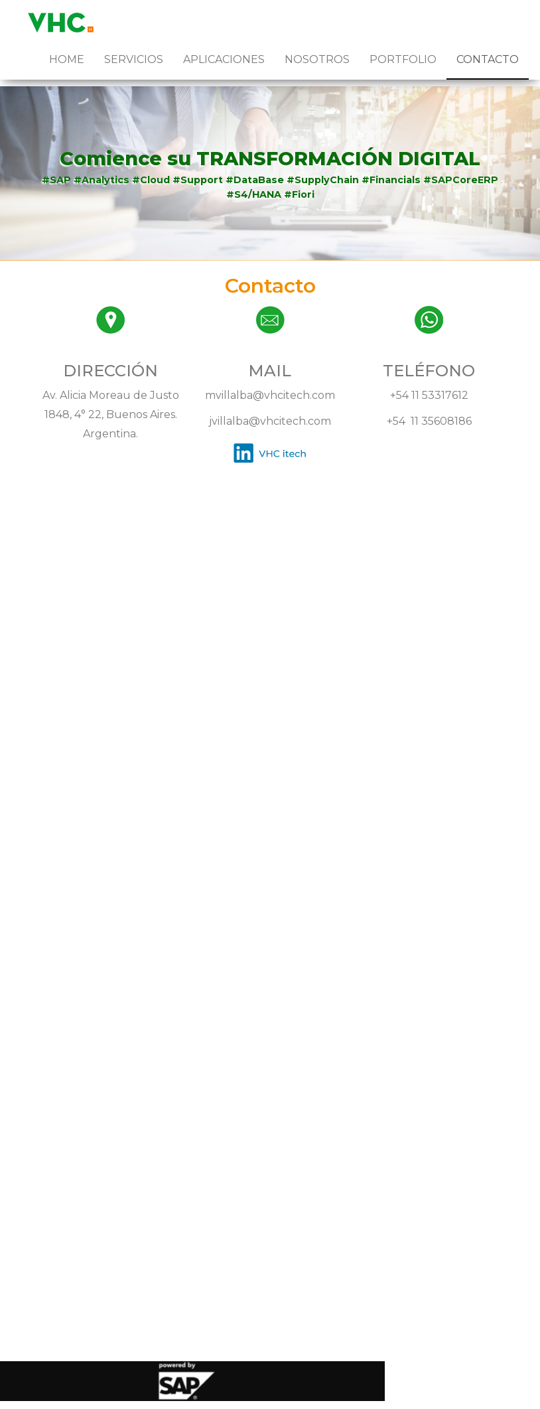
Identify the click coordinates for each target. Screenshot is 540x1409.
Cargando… (270, 906)
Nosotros (317, 59)
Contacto (487, 59)
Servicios (133, 59)
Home (66, 59)
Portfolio (403, 59)
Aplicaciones (224, 59)
